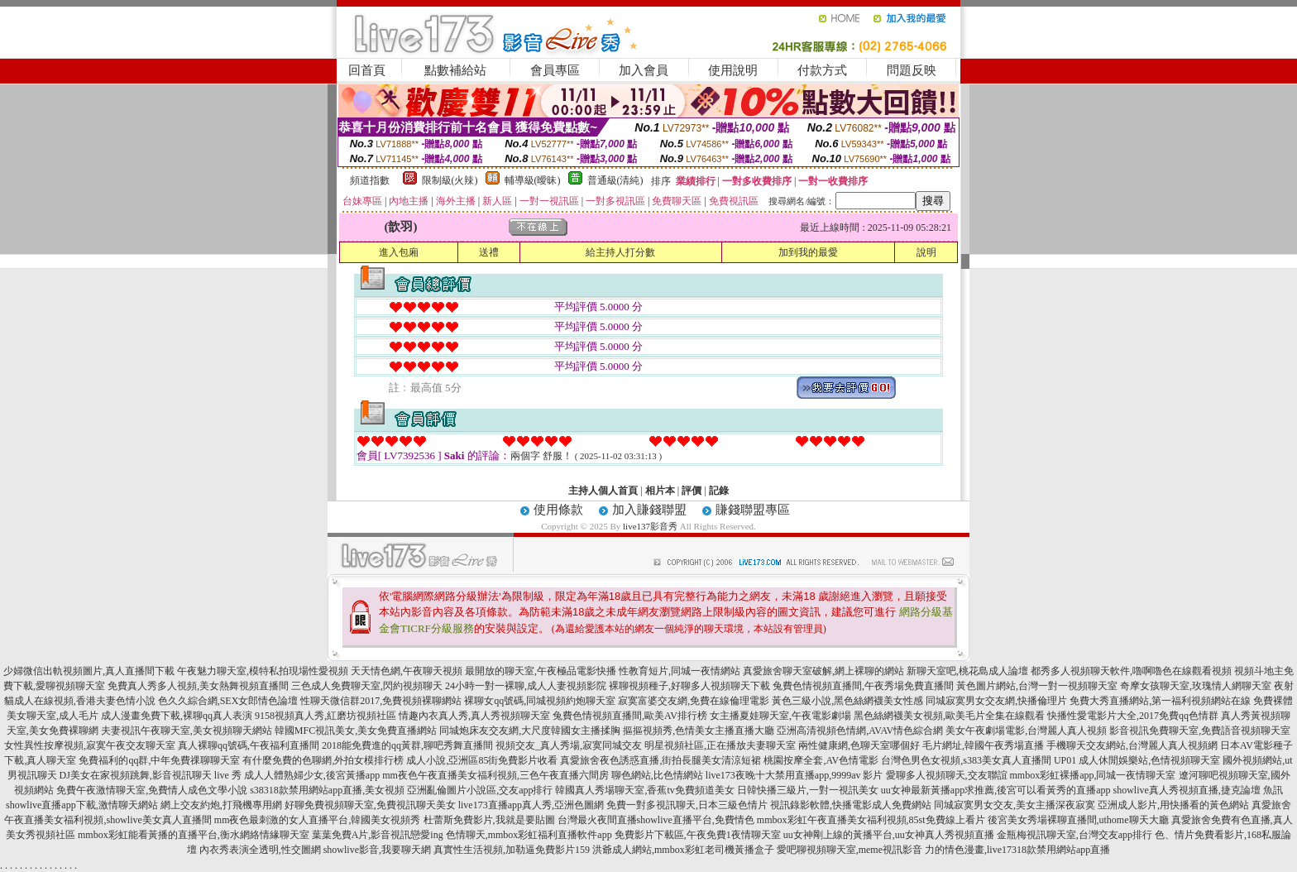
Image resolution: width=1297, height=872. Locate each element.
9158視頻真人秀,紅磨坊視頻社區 (325, 715)
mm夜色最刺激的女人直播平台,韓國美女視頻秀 (317, 820)
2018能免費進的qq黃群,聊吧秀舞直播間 (407, 745)
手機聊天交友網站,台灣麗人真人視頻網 (1132, 745)
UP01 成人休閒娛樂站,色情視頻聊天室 (1137, 760)
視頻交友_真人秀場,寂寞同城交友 (568, 745)
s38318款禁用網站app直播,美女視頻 (327, 790)
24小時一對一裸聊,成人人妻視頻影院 (525, 686)
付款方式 (822, 70)
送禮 (489, 252)
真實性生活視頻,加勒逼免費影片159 (511, 849)
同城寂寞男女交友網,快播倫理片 (996, 701)
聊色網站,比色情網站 (657, 775)
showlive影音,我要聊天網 (377, 849)
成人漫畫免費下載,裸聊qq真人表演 (176, 715)
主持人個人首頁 (603, 490)
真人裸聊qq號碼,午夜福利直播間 (248, 745)
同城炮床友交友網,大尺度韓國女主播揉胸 (529, 730)
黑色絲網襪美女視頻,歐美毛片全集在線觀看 (949, 715)
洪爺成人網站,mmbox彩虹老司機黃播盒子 (683, 849)
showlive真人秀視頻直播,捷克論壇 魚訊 (1197, 790)
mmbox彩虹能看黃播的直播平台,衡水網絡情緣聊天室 (193, 835)
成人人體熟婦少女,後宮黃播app (312, 775)
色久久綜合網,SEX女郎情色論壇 (228, 701)
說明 (926, 252)
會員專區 (555, 70)
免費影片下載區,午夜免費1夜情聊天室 (698, 835)
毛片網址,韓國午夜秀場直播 (983, 745)
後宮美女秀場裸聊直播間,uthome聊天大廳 (1078, 820)
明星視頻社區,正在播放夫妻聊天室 (720, 745)
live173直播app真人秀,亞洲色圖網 (531, 805)
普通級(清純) (615, 180)
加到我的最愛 (808, 252)
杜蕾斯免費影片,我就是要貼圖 (489, 820)
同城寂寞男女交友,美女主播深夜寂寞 (1014, 805)
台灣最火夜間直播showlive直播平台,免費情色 (656, 820)
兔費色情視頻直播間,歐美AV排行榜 (630, 715)
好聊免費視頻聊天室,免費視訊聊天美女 (370, 805)
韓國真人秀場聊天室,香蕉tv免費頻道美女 (644, 790)
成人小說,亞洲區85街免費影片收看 (482, 760)
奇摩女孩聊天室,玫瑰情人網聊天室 (1195, 686)
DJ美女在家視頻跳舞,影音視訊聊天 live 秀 (151, 775)
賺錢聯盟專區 (753, 509)
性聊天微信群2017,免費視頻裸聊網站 (381, 701)
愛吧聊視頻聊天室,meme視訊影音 (849, 849)
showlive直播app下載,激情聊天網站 (82, 805)
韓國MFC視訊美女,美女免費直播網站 (356, 730)
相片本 (660, 490)
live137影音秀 (650, 526)
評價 (691, 490)
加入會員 (643, 70)
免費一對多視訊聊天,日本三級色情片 (687, 805)
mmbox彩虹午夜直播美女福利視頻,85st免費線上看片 (871, 820)
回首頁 (366, 70)
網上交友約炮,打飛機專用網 (221, 805)
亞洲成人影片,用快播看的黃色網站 (1173, 805)
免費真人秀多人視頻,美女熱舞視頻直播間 (198, 686)
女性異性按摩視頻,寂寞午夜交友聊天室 (89, 745)
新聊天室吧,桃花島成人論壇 (967, 671)
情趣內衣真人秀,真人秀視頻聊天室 (474, 715)
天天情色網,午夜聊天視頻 (406, 671)
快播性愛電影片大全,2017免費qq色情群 (1132, 715)
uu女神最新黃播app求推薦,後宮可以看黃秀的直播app (996, 790)
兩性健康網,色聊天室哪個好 (859, 745)
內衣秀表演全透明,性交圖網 (260, 849)
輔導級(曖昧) (533, 180)
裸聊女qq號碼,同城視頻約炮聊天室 (539, 701)
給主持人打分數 (620, 252)
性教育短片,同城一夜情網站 (679, 671)
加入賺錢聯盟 (649, 509)
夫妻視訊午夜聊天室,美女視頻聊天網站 (186, 730)
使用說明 (733, 70)
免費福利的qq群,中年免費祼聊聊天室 (159, 760)
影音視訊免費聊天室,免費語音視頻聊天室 (1199, 730)
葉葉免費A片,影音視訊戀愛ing (377, 835)
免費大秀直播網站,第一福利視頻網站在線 (1160, 701)
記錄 (719, 490)
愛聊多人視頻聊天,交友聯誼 (946, 775)
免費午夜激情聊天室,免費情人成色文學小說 (151, 790)
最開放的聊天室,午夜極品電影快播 (540, 671)
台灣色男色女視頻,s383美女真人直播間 (966, 760)
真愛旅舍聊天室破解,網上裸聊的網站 (823, 671)
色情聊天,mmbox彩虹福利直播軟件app (529, 835)
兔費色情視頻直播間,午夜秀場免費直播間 (863, 686)
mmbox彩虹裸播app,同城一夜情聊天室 (1093, 775)
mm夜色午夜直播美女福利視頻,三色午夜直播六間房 (495, 775)
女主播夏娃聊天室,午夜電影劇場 (780, 715)
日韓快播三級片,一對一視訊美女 (807, 790)
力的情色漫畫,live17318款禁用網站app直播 (1017, 849)
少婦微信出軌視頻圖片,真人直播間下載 (89, 671)
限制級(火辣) (450, 180)
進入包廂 (399, 252)
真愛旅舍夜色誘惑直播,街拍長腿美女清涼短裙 (660, 760)
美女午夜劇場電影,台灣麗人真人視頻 (1026, 730)
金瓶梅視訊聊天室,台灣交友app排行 (1074, 835)
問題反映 (911, 70)
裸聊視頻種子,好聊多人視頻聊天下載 (689, 686)
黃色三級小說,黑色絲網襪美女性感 (847, 701)
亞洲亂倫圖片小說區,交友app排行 (480, 790)
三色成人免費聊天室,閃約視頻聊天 (367, 686)
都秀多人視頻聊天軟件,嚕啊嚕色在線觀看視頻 (1131, 671)
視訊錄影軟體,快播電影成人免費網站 (850, 805)
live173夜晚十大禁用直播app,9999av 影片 (794, 775)
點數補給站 (455, 70)
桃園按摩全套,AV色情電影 (820, 760)
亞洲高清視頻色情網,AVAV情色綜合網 (860, 730)
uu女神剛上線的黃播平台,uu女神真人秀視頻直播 (888, 835)
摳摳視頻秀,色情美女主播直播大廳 (698, 730)
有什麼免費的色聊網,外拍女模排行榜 (323, 760)
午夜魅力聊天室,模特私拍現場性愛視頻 (262, 671)
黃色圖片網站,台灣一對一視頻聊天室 (1037, 686)
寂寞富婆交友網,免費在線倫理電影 (693, 701)
